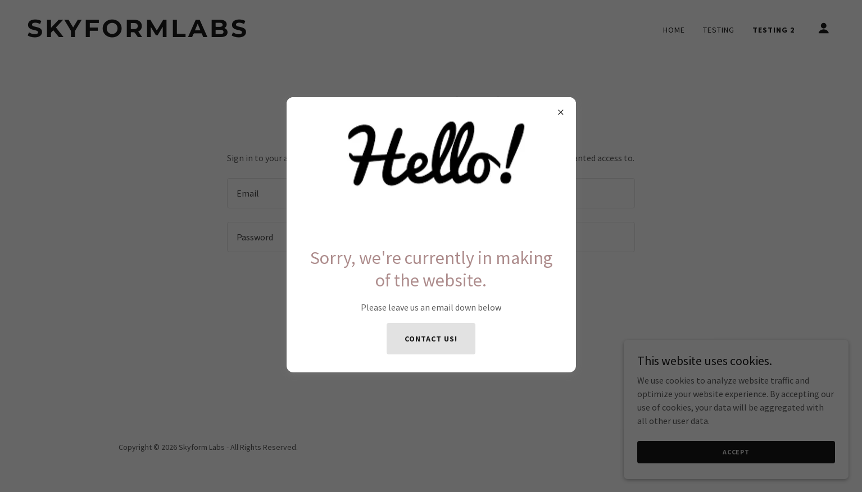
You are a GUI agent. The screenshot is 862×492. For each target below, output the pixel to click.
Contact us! (431, 339)
